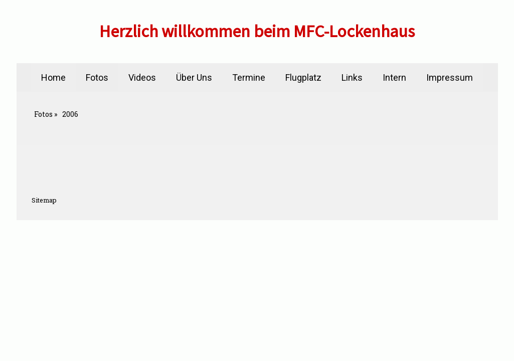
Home (53, 77)
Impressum (449, 77)
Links (352, 77)
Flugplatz (303, 77)
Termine (248, 77)
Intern (394, 77)
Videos (142, 77)
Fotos (97, 77)
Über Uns (194, 77)
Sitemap (44, 200)
